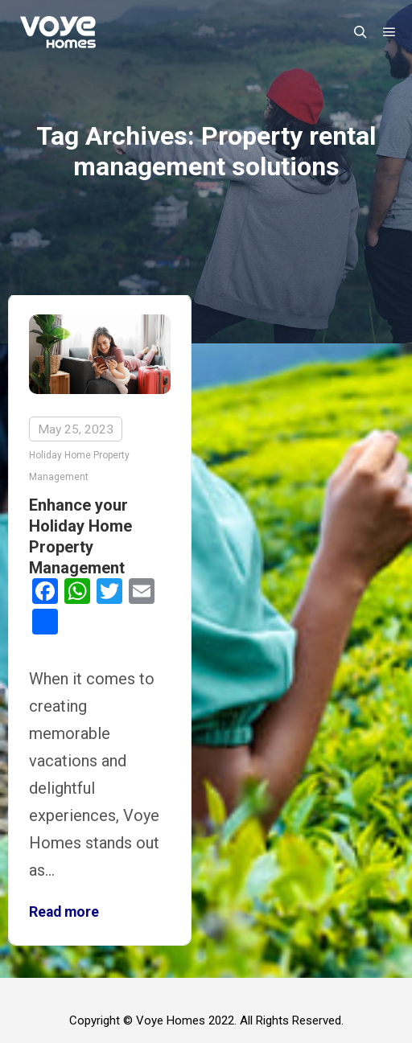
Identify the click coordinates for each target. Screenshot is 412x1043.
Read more (64, 912)
